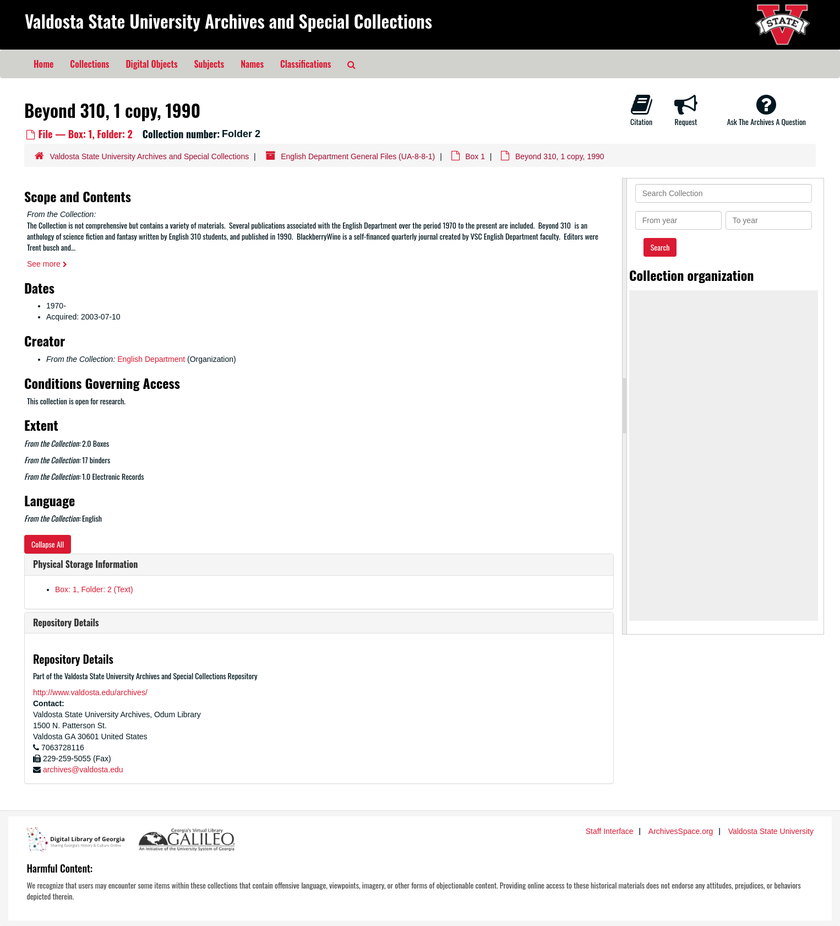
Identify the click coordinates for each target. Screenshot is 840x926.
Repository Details (66, 622)
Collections (89, 64)
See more (47, 263)
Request (685, 110)
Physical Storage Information (85, 564)
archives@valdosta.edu (83, 769)
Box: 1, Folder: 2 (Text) (94, 589)
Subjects (209, 64)
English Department (151, 359)
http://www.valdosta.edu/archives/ (90, 692)
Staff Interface (610, 831)
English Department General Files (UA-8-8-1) (358, 156)
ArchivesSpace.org (680, 831)
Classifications (305, 64)
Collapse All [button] (47, 544)
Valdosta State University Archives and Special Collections (228, 21)
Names (252, 64)
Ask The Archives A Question (766, 110)
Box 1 (475, 156)
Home (43, 64)
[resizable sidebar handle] (625, 406)
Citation (641, 110)
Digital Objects (151, 64)
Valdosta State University (771, 831)
